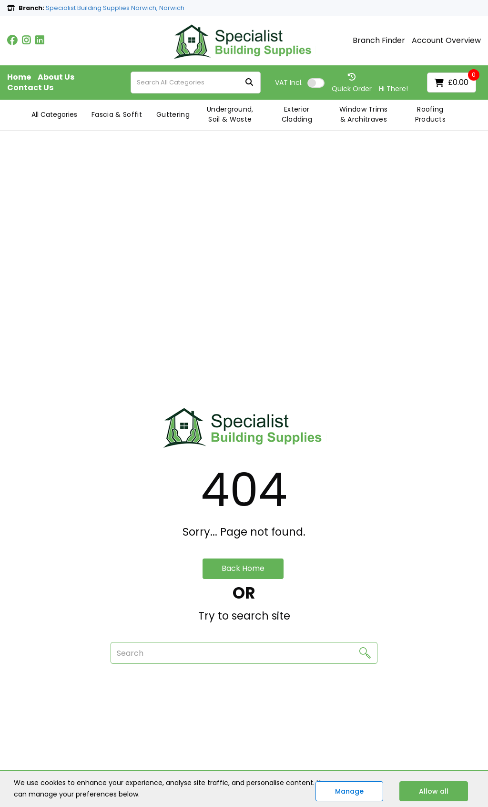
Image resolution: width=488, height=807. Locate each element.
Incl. (289, 82)
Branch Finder (379, 40)
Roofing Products (430, 114)
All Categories (54, 114)
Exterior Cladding (297, 114)
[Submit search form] (249, 83)
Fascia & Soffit (117, 114)
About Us (56, 77)
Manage (349, 791)
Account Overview (446, 40)
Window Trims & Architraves (363, 114)
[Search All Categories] (196, 82)
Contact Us (30, 88)
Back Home (243, 568)
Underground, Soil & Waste (230, 114)
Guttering (173, 114)
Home (19, 77)
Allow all (433, 791)
